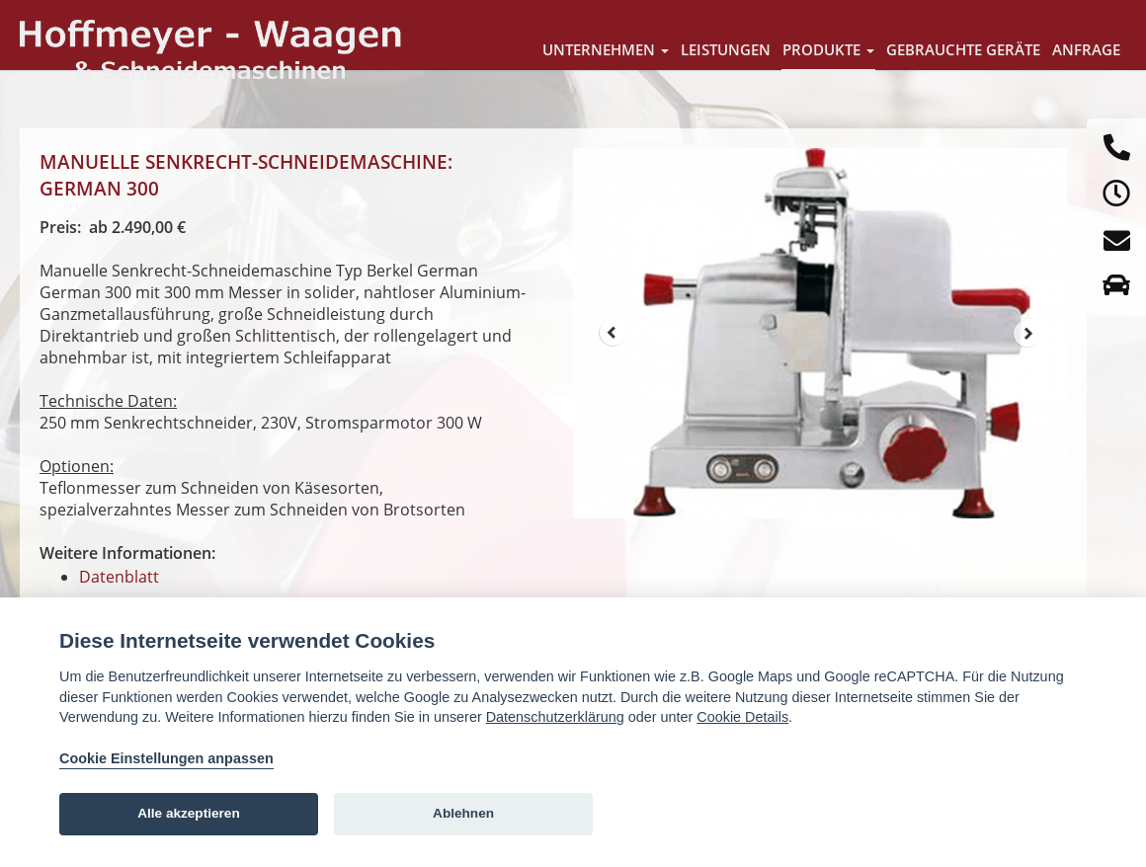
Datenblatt (119, 577)
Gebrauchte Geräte (963, 49)
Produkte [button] (828, 49)
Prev (612, 333)
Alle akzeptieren (188, 813)
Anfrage (1086, 49)
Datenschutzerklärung (555, 717)
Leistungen (726, 49)
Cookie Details (742, 717)
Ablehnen (463, 813)
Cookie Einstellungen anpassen (166, 758)
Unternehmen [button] (605, 49)
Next (1027, 333)
